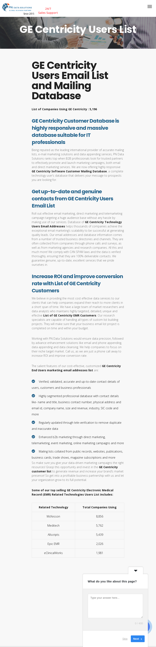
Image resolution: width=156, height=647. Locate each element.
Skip (125, 638)
